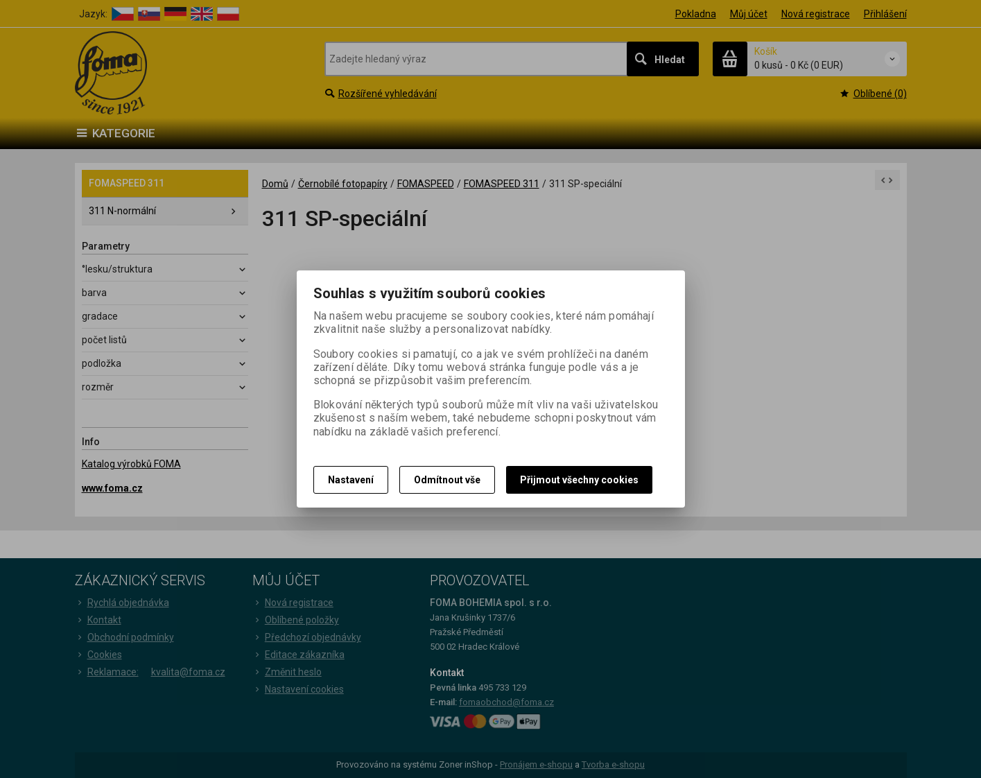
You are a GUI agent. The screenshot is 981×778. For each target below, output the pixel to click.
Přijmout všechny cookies (579, 479)
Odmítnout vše (447, 479)
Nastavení (351, 479)
